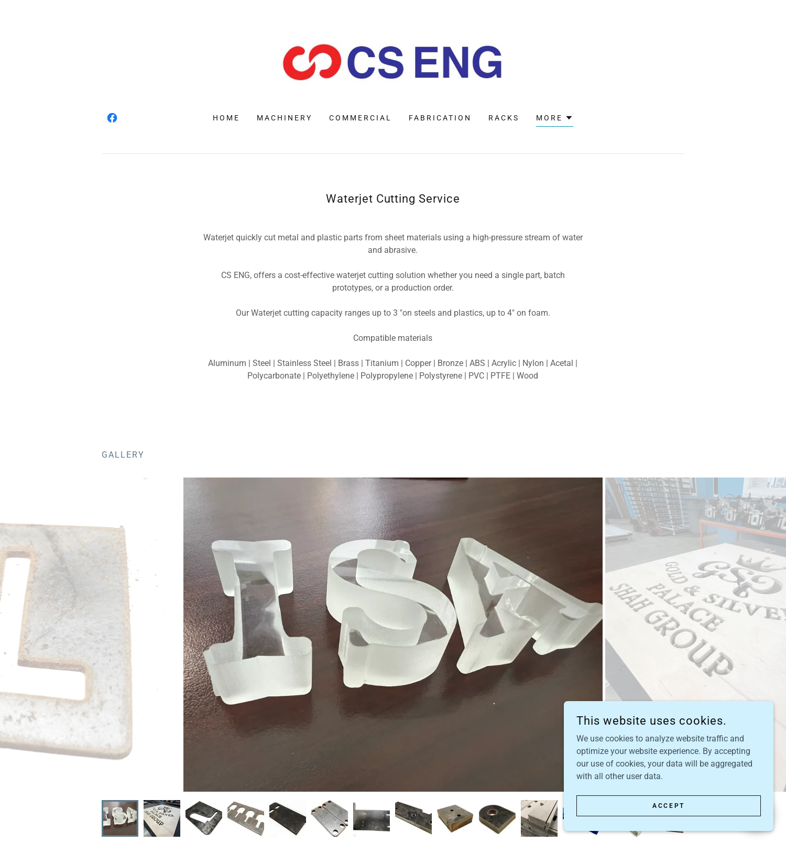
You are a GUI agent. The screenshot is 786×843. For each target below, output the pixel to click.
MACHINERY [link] (284, 118)
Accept (668, 805)
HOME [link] (226, 118)
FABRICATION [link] (440, 118)
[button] (554, 119)
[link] (393, 61)
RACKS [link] (503, 118)
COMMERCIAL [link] (360, 118)
